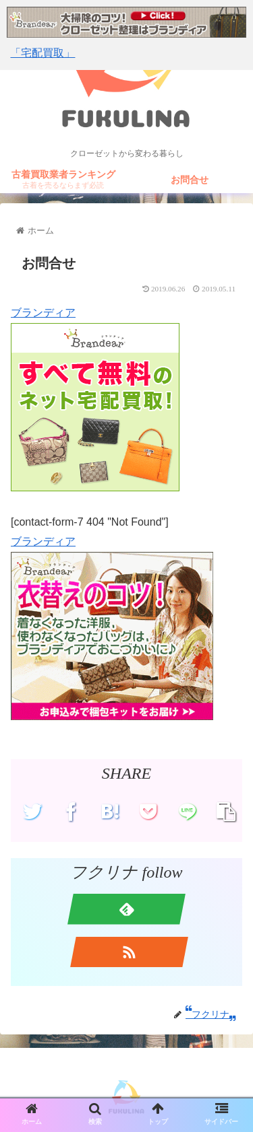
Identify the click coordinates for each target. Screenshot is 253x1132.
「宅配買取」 (42, 53)
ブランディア (43, 312)
